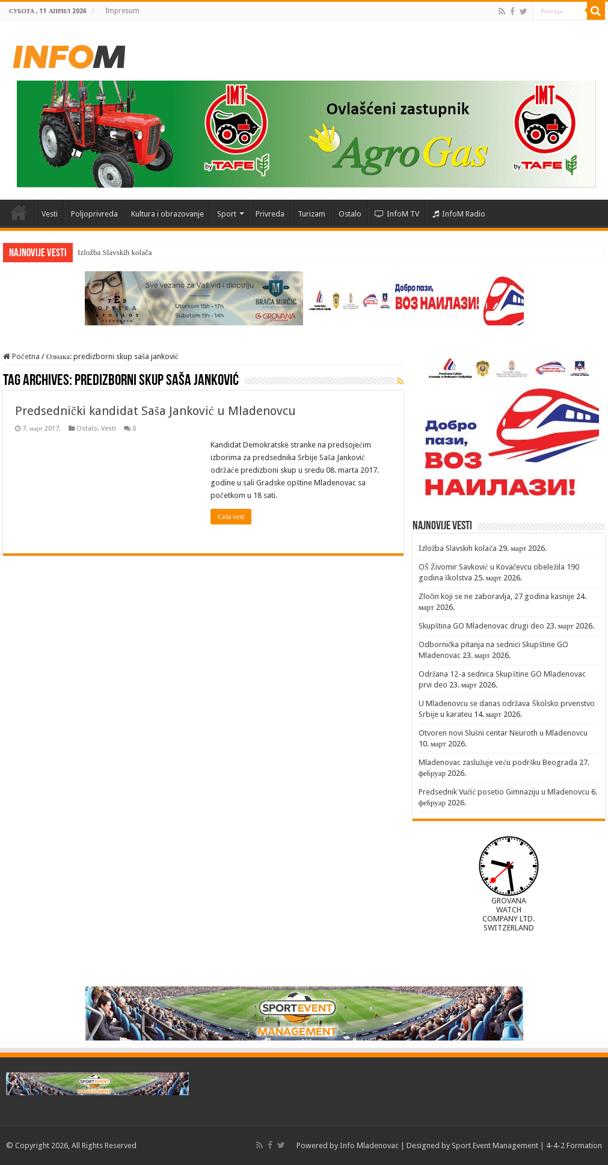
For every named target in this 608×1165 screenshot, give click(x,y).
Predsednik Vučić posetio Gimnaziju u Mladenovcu (504, 791)
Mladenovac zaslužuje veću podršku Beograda (498, 762)
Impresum (122, 11)
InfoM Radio (458, 213)
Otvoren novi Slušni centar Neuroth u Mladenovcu (503, 732)
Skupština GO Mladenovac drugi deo (481, 625)
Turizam (311, 213)
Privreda (270, 213)
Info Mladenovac (369, 1145)
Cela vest (231, 516)
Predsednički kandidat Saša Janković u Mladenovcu (155, 411)
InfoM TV (397, 213)
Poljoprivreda (94, 213)
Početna (18, 212)
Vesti (49, 213)
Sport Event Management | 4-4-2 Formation (527, 1145)
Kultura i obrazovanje (167, 213)
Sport (226, 213)
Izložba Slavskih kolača (115, 252)
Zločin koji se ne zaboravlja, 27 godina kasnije (497, 596)
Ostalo (350, 213)
